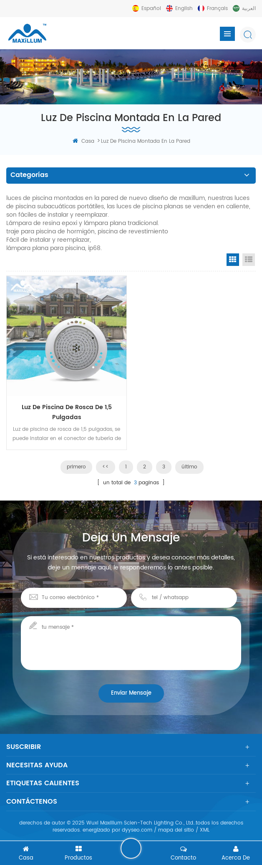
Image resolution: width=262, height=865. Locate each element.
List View (248, 259)
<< (105, 467)
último (189, 467)
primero (76, 467)
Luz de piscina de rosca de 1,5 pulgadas (67, 412)
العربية (249, 9)
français (217, 9)
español (151, 9)
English (184, 9)
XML (204, 830)
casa (83, 141)
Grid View (233, 259)
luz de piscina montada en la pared (145, 141)
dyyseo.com (137, 830)
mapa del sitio (176, 830)
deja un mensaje (131, 848)
